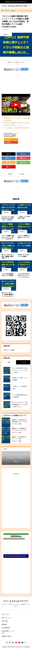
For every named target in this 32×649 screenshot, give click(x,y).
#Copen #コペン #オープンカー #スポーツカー (16, 1)
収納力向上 (6, 34)
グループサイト (6, 614)
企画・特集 (5, 621)
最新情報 (4, 624)
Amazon (7, 139)
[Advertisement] (16, 78)
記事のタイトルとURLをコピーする (16, 62)
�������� (24, 553)
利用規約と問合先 (6, 636)
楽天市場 (7, 142)
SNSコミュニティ (6, 617)
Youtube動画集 (6, 627)
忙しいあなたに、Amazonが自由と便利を (16, 128)
